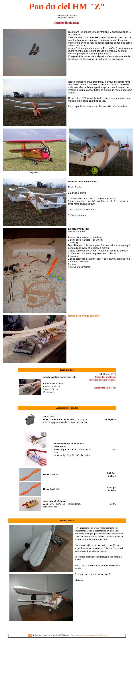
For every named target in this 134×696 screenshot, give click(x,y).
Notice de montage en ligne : (84, 315)
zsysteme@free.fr (83, 635)
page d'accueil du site (99, 635)
